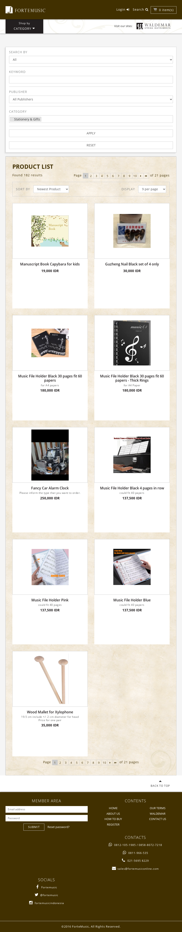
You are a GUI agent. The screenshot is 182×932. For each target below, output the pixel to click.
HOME (113, 808)
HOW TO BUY (113, 819)
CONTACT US (157, 819)
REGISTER (113, 824)
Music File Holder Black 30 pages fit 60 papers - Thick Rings (132, 378)
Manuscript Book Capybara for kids (50, 264)
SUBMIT (34, 827)
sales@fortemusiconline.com (135, 869)
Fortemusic (46, 887)
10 (135, 176)
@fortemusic (46, 895)
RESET (91, 145)
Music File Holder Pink (49, 600)
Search (140, 9)
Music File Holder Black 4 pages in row (132, 488)
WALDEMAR (157, 814)
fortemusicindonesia (46, 903)
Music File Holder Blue (132, 600)
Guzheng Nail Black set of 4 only (132, 264)
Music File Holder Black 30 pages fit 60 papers (50, 378)
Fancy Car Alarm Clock (50, 488)
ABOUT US (113, 814)
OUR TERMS (157, 808)
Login (122, 9)
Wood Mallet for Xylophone (50, 712)
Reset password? (58, 827)
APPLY (91, 133)
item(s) (166, 10)
